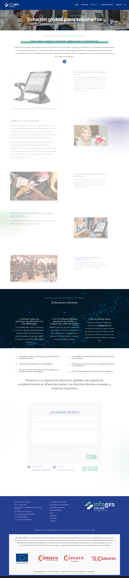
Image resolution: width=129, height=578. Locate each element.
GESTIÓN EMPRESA (55, 510)
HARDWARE (53, 518)
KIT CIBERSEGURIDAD (21, 517)
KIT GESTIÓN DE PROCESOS (23, 511)
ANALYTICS (53, 515)
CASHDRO (53, 521)
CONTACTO (119, 5)
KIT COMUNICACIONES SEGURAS (24, 514)
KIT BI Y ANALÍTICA (20, 505)
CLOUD (52, 513)
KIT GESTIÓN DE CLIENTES (23, 502)
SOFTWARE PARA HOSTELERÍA (59, 505)
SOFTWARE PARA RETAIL (57, 507)
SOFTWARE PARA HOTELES (58, 502)
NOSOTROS (84, 5)
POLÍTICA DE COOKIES (88, 530)
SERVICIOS (94, 5)
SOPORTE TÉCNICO (107, 5)
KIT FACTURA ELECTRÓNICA (23, 520)
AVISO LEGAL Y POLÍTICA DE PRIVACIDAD (69, 530)
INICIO (77, 5)
